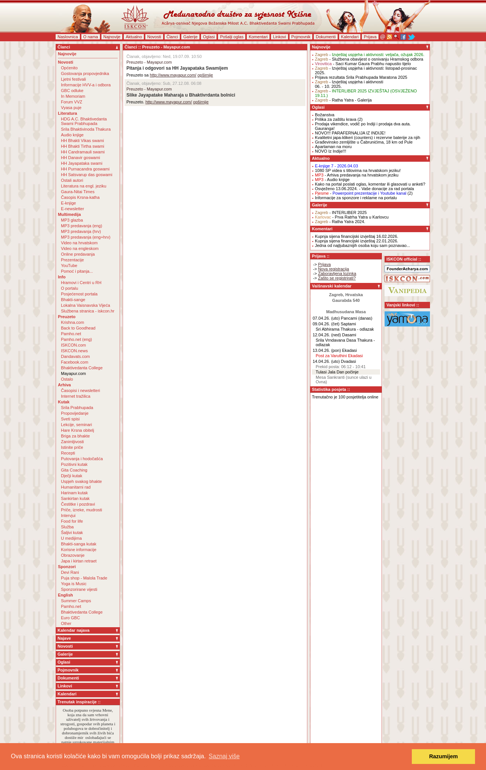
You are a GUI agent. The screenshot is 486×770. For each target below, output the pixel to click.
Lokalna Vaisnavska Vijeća (85, 305)
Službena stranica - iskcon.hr (87, 311)
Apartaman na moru (333, 146)
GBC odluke (72, 90)
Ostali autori (72, 180)
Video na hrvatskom (79, 243)
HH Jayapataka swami (81, 163)
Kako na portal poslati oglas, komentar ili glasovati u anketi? (370, 184)
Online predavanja (78, 254)
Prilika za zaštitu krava (335, 119)
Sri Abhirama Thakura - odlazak (345, 329)
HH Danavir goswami (80, 157)
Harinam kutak (74, 492)
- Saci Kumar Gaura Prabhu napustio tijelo (363, 63)
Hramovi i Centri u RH (81, 282)
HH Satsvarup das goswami (86, 174)
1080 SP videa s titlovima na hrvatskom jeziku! (358, 170)
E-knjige (68, 203)
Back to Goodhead (78, 328)
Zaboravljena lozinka (337, 273)
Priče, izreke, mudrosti (81, 510)
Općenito (69, 68)
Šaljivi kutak (72, 532)
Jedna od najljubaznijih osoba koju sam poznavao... (362, 245)
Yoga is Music (73, 583)
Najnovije (111, 36)
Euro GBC (70, 617)
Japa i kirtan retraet (79, 561)
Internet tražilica (75, 396)
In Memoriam (73, 96)
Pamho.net (71, 333)
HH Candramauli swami (83, 152)
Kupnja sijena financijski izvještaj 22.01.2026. (356, 241)
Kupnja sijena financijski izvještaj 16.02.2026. (356, 236)
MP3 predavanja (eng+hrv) (86, 237)
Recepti (68, 453)
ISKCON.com (73, 345)
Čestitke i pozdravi (78, 504)
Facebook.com (74, 362)
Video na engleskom (79, 248)
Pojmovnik (301, 36)
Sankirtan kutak (75, 498)
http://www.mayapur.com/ (173, 75)
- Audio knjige (332, 179)
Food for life (72, 521)
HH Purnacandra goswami (85, 169)
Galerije (190, 36)
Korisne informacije (79, 549)
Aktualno (134, 36)
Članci (172, 36)
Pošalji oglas (231, 36)
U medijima (71, 538)
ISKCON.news (74, 350)
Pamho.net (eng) (76, 339)
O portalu (69, 288)
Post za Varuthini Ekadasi (339, 355)
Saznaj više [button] (224, 756)
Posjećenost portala (79, 294)
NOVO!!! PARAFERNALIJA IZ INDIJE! (350, 133)
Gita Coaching (74, 470)
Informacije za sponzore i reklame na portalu (356, 197)
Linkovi (279, 36)
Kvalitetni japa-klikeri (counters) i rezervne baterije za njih (367, 137)
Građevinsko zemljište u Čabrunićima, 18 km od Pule (364, 142)
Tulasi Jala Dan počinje (337, 372)
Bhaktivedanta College (82, 367)
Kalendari (349, 36)
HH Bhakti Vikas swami (82, 140)
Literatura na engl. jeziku (83, 186)
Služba (67, 527)
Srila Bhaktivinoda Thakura (86, 129)
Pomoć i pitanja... (77, 271)
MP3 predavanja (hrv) (81, 231)
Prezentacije (72, 260)
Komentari (258, 36)
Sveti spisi (70, 419)
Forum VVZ (71, 102)
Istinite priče (72, 447)
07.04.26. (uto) (326, 318)
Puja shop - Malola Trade (84, 578)
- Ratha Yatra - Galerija (343, 100)
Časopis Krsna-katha (80, 197)
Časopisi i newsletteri (80, 390)
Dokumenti (326, 36)
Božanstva (324, 114)
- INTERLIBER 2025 (341, 212)
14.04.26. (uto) (326, 361)
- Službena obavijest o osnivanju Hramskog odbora (369, 59)
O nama (90, 36)
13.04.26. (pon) (327, 350)
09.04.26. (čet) (326, 324)
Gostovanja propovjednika (85, 73)
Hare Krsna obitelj (77, 430)
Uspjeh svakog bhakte (81, 481)
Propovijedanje (75, 413)
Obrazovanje (72, 555)
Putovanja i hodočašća (82, 458)
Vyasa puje (71, 107)
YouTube (69, 265)
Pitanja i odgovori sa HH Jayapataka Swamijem (177, 68)
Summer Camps (76, 600)
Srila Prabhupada (77, 407)
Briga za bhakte (75, 436)
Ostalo (67, 379)
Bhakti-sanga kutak (79, 544)
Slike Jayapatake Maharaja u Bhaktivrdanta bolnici (180, 95)
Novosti (154, 36)
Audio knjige (72, 135)
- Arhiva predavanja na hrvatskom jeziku (357, 175)
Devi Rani (70, 572)
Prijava (370, 36)
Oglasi (209, 36)
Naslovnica (68, 36)
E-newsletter (72, 208)
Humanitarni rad (75, 487)
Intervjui (68, 515)
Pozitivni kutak (74, 464)
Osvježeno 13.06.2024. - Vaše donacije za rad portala (364, 188)
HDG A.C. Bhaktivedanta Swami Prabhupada (84, 121)
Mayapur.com (73, 373)
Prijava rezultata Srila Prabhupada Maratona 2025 (361, 77)
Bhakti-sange (73, 299)
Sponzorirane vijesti (79, 589)
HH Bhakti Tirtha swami (82, 146)
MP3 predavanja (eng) (81, 225)
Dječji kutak (71, 475)
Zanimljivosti (72, 441)
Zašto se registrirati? (337, 278)
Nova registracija (333, 269)
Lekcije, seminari (76, 424)
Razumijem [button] (443, 756)
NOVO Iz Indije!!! (330, 151)
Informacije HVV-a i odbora (86, 85)
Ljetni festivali (73, 79)
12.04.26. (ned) (327, 335)
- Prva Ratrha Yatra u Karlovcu (352, 217)
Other (66, 623)
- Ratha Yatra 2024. (340, 221)
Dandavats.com (75, 356)
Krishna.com (72, 322)
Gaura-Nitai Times (78, 191)
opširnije (205, 75)
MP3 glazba (72, 220)
